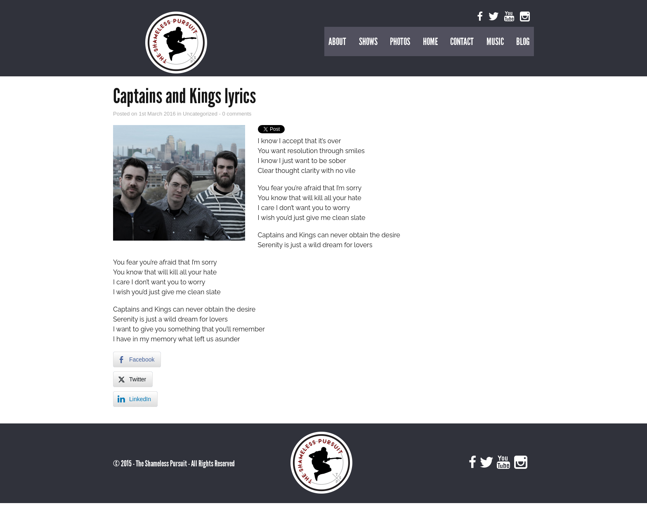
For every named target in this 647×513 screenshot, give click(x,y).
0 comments (237, 114)
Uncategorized (201, 114)
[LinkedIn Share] (135, 399)
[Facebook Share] (137, 359)
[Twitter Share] (133, 379)
